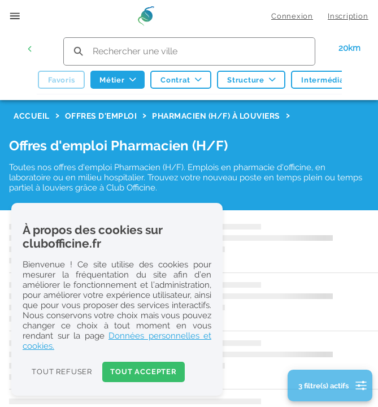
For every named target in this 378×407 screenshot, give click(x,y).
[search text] (189, 51)
